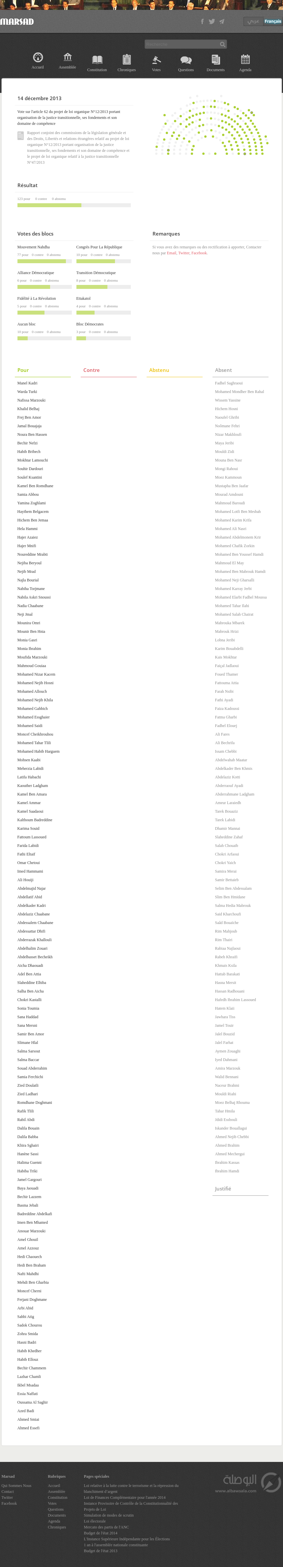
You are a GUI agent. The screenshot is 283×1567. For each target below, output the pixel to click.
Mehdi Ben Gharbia (33, 1282)
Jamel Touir (224, 1025)
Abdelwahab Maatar (231, 760)
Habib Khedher (29, 1351)
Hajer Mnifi (26, 546)
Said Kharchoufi (228, 914)
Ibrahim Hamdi (227, 1171)
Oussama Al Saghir (32, 1402)
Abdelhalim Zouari (32, 948)
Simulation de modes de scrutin (109, 1515)
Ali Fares (222, 734)
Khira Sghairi (28, 1145)
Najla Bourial (28, 580)
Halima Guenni (29, 1162)
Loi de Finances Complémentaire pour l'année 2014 (125, 1497)
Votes (156, 70)
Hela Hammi (27, 528)
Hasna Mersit (225, 982)
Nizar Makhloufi (228, 434)
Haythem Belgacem (33, 511)
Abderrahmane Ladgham (235, 794)
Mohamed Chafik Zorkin (235, 546)
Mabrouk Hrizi (227, 631)
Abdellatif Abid (29, 897)
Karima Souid (28, 828)
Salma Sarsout (28, 1051)
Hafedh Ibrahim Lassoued (235, 999)
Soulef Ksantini (29, 477)
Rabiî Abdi (26, 1119)
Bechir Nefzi (27, 443)
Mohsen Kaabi (29, 760)
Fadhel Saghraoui (229, 383)
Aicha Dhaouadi (30, 965)
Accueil (38, 67)
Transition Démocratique (96, 272)
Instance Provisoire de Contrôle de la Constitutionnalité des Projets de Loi (131, 1506)
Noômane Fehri (227, 426)
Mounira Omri (29, 623)
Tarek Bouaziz (226, 811)
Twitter (183, 253)
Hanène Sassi (28, 1154)
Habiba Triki (27, 1171)
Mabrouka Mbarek (230, 623)
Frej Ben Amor (29, 417)
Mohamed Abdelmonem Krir (238, 537)
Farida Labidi (28, 845)
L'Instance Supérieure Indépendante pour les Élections (127, 1539)
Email (172, 253)
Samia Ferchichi (30, 1077)
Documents (216, 70)
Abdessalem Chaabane (35, 922)
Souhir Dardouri (30, 468)
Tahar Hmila (225, 1111)
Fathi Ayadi (224, 700)
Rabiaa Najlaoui (228, 948)
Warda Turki (27, 391)
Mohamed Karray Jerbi (233, 588)
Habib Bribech (29, 451)
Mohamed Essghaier (33, 717)
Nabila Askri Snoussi (34, 597)
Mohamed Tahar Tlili (34, 743)
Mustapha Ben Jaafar (231, 486)
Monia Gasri (27, 640)
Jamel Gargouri (29, 1179)
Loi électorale (95, 1521)
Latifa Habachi (29, 777)
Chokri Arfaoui (227, 854)
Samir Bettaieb (227, 880)
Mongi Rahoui (226, 468)
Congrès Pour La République (99, 247)
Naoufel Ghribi (227, 417)
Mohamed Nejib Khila (35, 700)
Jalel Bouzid (225, 1034)
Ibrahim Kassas (227, 1162)
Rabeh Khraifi (226, 957)
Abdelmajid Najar (31, 888)
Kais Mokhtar (226, 657)
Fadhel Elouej (226, 725)
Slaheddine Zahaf (229, 837)
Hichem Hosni (226, 408)
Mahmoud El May (229, 563)
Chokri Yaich (225, 862)
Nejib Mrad (26, 571)
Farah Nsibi (224, 691)
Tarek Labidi (225, 820)
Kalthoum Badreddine (34, 820)
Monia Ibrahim (29, 648)
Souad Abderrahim (32, 1068)
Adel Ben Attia (29, 974)
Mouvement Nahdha (33, 247)
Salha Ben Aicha (30, 991)
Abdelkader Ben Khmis (233, 768)
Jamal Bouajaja (29, 426)
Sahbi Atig (25, 1316)
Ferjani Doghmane (32, 1299)
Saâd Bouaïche (227, 922)
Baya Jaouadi (28, 1188)
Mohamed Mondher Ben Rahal (239, 391)
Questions (186, 70)
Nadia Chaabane (30, 605)
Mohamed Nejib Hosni (35, 683)
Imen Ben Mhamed (32, 1222)
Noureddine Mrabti (32, 554)
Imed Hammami (30, 871)
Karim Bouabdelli (229, 648)
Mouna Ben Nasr (228, 460)
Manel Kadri (27, 383)
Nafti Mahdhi (28, 1274)
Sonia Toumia (28, 1008)
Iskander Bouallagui (231, 1128)
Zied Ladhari (27, 1094)
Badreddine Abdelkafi (34, 1214)
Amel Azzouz (28, 1248)
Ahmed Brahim (227, 1145)
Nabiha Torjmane (31, 588)
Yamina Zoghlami (31, 503)
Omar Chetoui (28, 862)
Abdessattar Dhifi (31, 931)
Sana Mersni (27, 1025)
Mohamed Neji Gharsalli (234, 580)
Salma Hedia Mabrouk (233, 905)
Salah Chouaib (226, 845)
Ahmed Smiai (28, 1419)
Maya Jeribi (224, 443)
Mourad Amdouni (229, 494)
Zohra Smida (27, 1333)
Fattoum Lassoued (31, 837)
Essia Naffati (27, 1393)
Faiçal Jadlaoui (227, 665)
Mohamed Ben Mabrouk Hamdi (240, 571)
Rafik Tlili (25, 1111)
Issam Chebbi (226, 751)
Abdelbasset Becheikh (35, 957)
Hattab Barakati (227, 974)
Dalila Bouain (28, 1128)
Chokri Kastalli (29, 999)
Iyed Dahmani (226, 1059)
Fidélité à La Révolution (36, 298)
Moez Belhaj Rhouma (232, 1102)
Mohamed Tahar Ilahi (232, 605)
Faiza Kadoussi (227, 708)
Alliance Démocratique (35, 272)
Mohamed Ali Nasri (230, 528)
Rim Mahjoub (226, 931)
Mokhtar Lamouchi (32, 460)
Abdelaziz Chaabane (33, 914)
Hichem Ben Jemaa (32, 520)
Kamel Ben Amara (32, 794)
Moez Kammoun (228, 477)
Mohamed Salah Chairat (234, 614)
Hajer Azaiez (27, 537)
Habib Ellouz (28, 1359)
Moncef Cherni (29, 1291)
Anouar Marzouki (31, 1231)
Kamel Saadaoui (30, 811)
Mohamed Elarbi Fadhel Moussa (241, 597)
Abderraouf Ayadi (229, 785)
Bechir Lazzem (29, 1196)
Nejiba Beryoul (29, 563)
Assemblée (67, 67)
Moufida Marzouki (32, 657)
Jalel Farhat (224, 1042)
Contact (8, 1491)
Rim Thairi (224, 939)
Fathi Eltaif (26, 854)
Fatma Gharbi (226, 717)
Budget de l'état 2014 (101, 1533)
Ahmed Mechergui (230, 1154)
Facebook (199, 253)
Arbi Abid (25, 1308)
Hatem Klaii (225, 1008)
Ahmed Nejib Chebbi (232, 1136)
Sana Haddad (28, 1017)
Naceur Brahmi (227, 1085)
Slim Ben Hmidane (230, 897)
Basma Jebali (28, 1205)
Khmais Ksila (226, 965)
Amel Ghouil (27, 1239)
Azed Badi (25, 1411)
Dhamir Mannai (227, 828)
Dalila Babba (27, 1136)
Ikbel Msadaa (28, 1385)
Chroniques (127, 70)
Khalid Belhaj (28, 408)
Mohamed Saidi (29, 725)
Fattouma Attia (227, 683)
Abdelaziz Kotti (227, 777)
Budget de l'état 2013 (101, 1551)
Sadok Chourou (29, 1325)
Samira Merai (226, 871)
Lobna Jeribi (225, 640)
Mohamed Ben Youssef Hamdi (239, 554)
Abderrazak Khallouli (34, 939)
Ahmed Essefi (28, 1428)
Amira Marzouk (228, 1068)
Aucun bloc (26, 324)
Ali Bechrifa (225, 743)
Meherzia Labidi (30, 768)
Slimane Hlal (27, 1042)
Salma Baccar (28, 1059)
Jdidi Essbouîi (226, 1119)
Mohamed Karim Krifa (233, 520)
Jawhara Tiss (225, 1017)
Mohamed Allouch (32, 691)
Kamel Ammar (29, 802)
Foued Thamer (226, 674)
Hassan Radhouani (230, 991)
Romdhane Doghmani (34, 1102)
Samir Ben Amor (30, 1034)
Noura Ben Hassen (32, 434)
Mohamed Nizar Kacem (36, 674)
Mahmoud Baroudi (230, 503)
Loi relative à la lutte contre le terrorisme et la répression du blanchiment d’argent (131, 1488)
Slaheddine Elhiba (31, 982)
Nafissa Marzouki (31, 400)
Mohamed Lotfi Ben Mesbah (238, 511)
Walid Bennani (227, 1077)
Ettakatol (83, 298)
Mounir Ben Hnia (31, 631)
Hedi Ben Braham (31, 1265)
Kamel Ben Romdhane (35, 486)
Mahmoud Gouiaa (31, 665)
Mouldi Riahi (225, 1094)
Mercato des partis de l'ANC (106, 1527)
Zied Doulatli (28, 1085)
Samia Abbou (28, 494)
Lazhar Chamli (29, 1376)
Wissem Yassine (228, 400)
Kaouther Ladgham (32, 785)
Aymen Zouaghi (228, 1051)
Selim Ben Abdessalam (233, 888)
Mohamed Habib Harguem (38, 751)
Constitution (97, 70)
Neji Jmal (25, 614)
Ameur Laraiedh (228, 802)
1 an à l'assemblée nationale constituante (116, 1545)
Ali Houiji (25, 880)
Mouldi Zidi (224, 451)
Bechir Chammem (31, 1368)
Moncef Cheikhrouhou (35, 734)
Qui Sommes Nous (17, 1485)
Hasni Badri (27, 1342)
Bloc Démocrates (90, 324)
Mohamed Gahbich (32, 708)
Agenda (245, 70)
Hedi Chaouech (29, 1256)
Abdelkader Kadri (31, 905)
